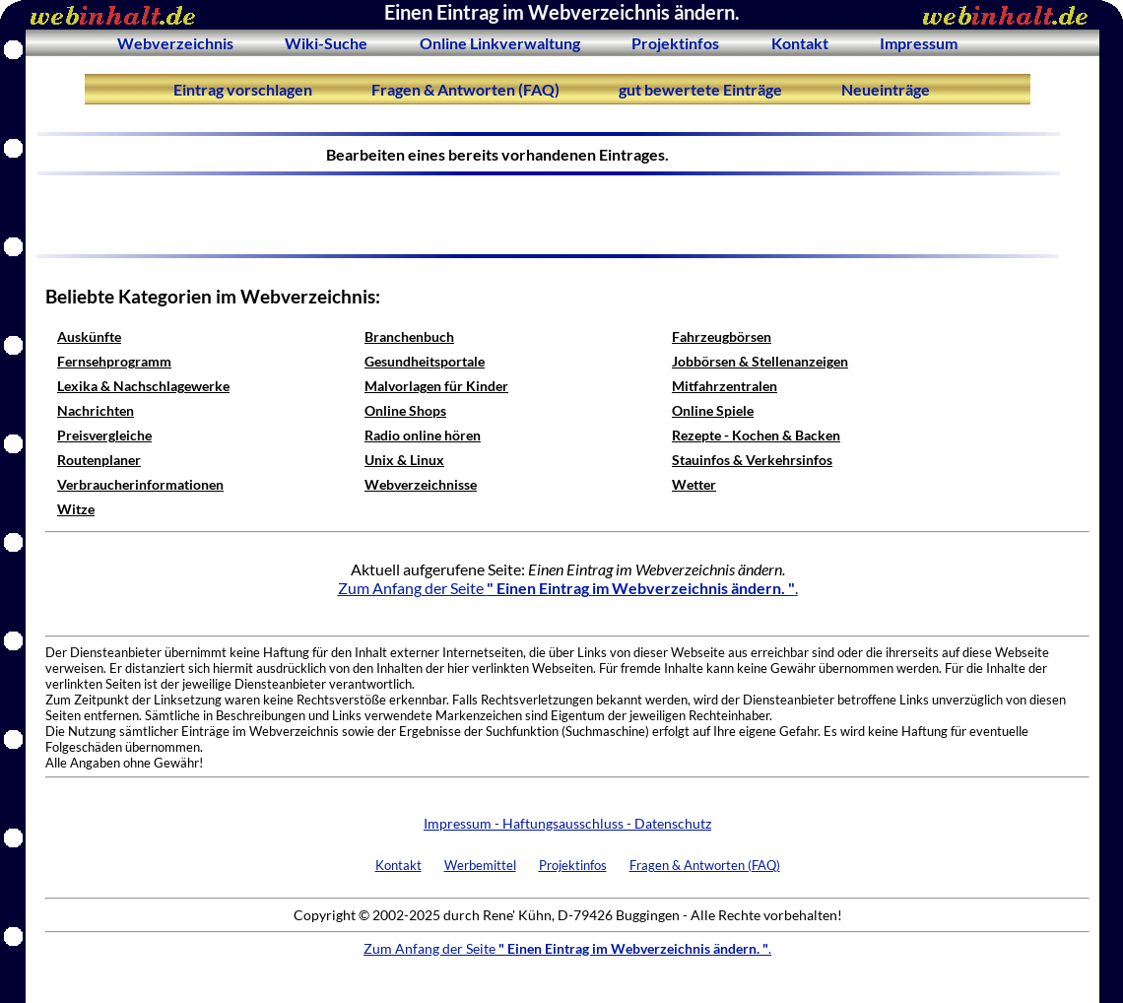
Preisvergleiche (104, 435)
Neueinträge (885, 89)
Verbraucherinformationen (140, 484)
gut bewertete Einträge (700, 89)
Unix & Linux (404, 459)
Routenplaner (99, 459)
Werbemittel (480, 865)
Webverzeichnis (175, 42)
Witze (76, 509)
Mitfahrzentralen (724, 385)
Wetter (694, 484)
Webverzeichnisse (420, 484)
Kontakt (799, 42)
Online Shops (405, 410)
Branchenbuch (409, 336)
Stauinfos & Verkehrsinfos (752, 459)
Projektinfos (675, 42)
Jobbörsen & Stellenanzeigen (760, 361)
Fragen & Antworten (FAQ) (465, 89)
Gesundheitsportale (424, 361)
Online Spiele (713, 410)
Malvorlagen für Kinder (436, 385)
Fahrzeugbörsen (721, 336)
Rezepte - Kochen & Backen (756, 435)
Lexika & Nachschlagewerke (143, 385)
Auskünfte (89, 336)
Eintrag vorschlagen (242, 89)
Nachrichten (95, 410)
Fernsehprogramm (114, 361)
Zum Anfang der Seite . (568, 587)
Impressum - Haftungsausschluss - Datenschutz (567, 823)
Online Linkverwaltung (500, 42)
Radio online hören (422, 435)
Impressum (919, 42)
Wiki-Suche (326, 42)
